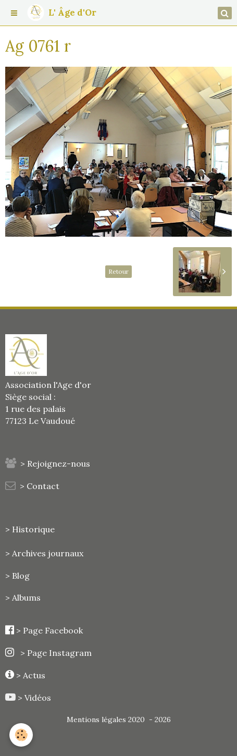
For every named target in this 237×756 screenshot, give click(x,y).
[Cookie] (21, 735)
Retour (118, 271)
